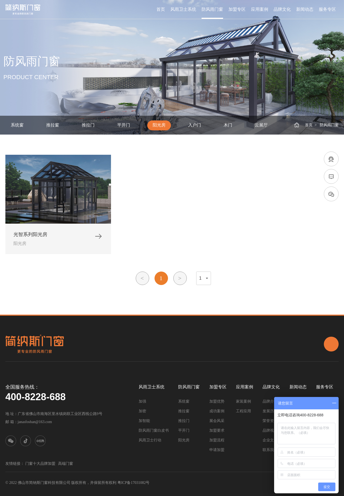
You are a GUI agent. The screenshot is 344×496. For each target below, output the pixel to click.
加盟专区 (237, 9)
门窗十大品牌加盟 (40, 464)
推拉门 (88, 125)
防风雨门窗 (212, 9)
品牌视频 (270, 430)
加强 (142, 401)
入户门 (194, 125)
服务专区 (327, 9)
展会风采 (216, 421)
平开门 (123, 125)
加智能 (144, 421)
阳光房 (159, 125)
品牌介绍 (270, 401)
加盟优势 (216, 401)
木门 (228, 125)
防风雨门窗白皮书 (154, 430)
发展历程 (270, 411)
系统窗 (17, 125)
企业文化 (270, 440)
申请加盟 (216, 450)
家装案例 (243, 401)
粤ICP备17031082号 (133, 483)
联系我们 (270, 450)
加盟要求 (216, 430)
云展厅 (261, 125)
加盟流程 (216, 440)
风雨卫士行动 (150, 440)
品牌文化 (282, 9)
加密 (142, 411)
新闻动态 (304, 9)
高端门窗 (65, 464)
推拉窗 (52, 125)
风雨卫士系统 (183, 9)
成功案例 (216, 411)
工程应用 (243, 411)
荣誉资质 (270, 421)
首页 (160, 9)
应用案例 (259, 9)
